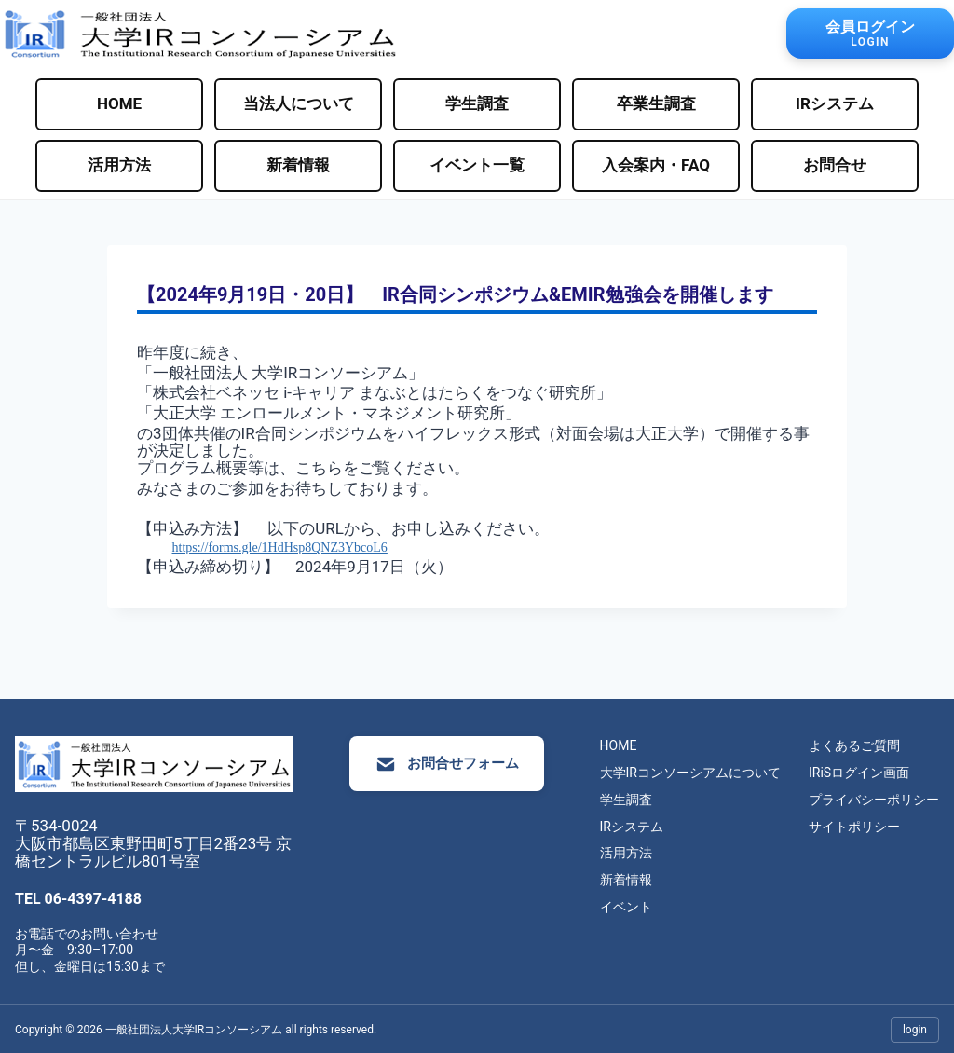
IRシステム (835, 103)
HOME (119, 103)
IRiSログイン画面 (859, 772)
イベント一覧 (477, 165)
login (915, 1026)
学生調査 (477, 103)
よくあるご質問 (854, 746)
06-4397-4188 (93, 897)
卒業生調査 (656, 103)
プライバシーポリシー (874, 799)
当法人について (298, 103)
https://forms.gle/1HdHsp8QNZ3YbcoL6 (280, 547)
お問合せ (834, 165)
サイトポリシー (854, 826)
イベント (626, 906)
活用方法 (119, 165)
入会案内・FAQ (656, 165)
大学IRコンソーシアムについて (690, 772)
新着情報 (298, 165)
